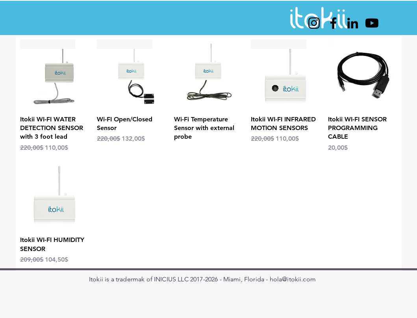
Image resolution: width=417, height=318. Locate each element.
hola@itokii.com (293, 279)
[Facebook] (333, 23)
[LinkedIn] (352, 23)
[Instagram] (314, 23)
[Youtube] (372, 23)
